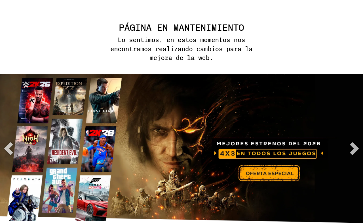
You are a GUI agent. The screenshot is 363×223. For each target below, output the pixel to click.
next (354, 148)
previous (8, 148)
